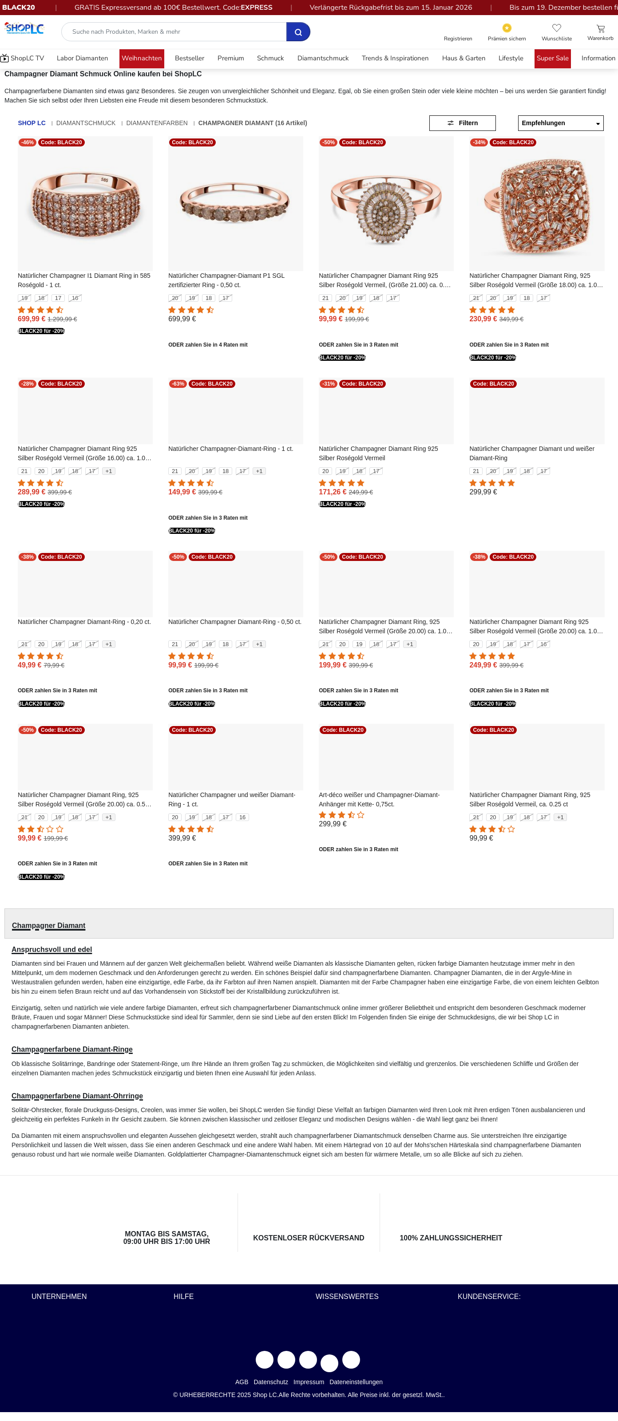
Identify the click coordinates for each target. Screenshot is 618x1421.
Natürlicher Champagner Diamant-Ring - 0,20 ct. (84, 621)
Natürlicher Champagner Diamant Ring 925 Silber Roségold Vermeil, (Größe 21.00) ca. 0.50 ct (385, 281)
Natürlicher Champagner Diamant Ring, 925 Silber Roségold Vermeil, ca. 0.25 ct (529, 799)
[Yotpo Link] (507, 32)
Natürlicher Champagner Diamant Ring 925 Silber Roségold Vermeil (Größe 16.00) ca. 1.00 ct (83, 454)
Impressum (308, 1381)
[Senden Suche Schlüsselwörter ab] (298, 31)
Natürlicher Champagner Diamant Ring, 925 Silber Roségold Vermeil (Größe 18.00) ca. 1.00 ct (534, 281)
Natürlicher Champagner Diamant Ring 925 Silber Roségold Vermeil (378, 453)
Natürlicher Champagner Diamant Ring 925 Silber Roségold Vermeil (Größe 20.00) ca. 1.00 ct (534, 627)
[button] (458, 33)
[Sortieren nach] (561, 123)
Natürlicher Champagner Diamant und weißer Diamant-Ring (531, 453)
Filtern (462, 122)
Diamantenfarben (156, 122)
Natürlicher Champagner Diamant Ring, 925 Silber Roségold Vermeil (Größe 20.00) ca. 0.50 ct (83, 800)
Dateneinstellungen (356, 1381)
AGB (242, 1381)
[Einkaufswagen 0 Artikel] (600, 33)
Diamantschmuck (86, 122)
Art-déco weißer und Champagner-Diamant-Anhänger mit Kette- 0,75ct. (379, 799)
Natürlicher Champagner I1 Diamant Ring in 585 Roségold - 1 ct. (84, 280)
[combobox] (186, 31)
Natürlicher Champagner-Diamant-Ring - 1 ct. (230, 448)
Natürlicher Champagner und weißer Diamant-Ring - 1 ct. (231, 799)
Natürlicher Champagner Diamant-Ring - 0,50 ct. (234, 621)
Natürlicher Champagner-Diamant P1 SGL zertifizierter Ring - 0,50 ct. (226, 280)
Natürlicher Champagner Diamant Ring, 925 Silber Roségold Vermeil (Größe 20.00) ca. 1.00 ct (384, 627)
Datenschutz (271, 1381)
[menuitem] (23, 58)
